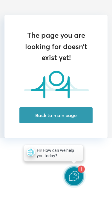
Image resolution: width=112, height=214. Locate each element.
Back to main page (56, 115)
